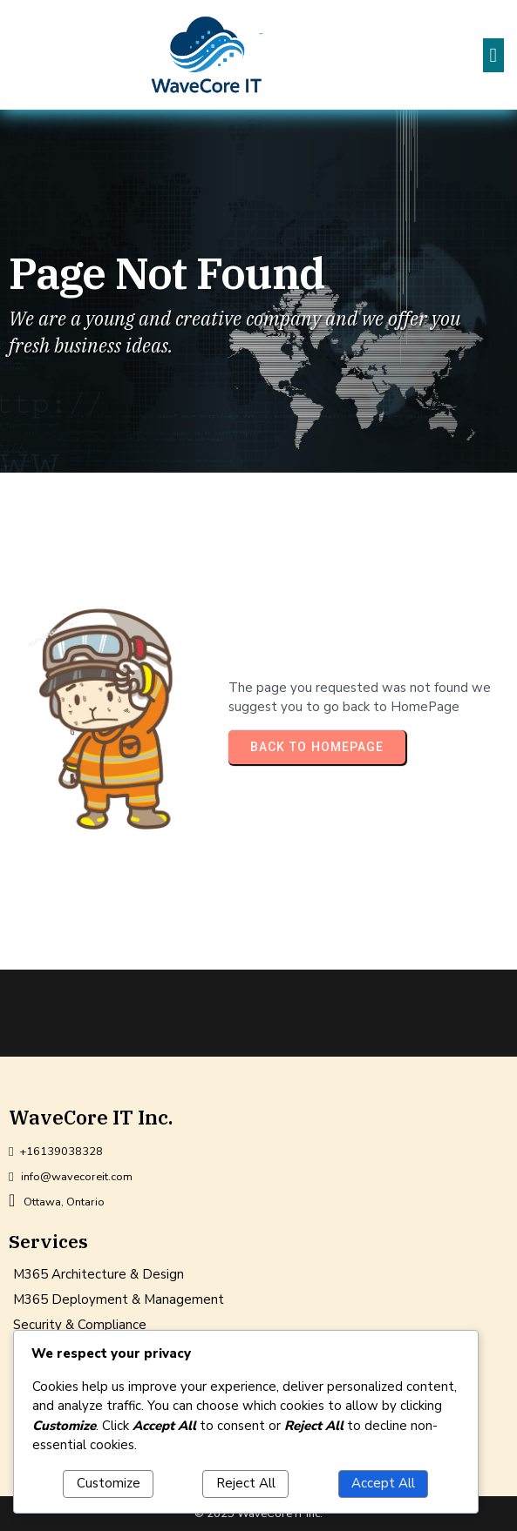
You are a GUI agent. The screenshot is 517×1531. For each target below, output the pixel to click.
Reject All (246, 1483)
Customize (108, 1483)
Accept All (383, 1483)
